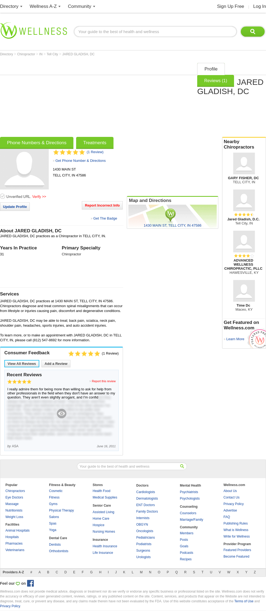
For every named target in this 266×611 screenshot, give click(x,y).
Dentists (55, 544)
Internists (143, 518)
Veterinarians (14, 550)
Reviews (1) (215, 80)
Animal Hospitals (17, 530)
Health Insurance (105, 546)
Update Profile (15, 207)
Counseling (188, 507)
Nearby (244, 144)
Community (79, 6)
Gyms (53, 504)
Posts (184, 540)
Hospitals (12, 537)
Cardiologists (145, 492)
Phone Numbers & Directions (36, 142)
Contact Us (231, 497)
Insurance (100, 540)
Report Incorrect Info (102, 205)
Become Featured (236, 556)
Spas (52, 523)
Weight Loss (14, 517)
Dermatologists (147, 498)
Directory (9, 6)
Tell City (53, 54)
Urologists (143, 557)
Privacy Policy (233, 504)
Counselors (188, 513)
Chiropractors (15, 491)
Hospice (98, 525)
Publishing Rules (235, 523)
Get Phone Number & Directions (80, 161)
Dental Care (58, 538)
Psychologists (190, 498)
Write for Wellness (236, 536)
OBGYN (142, 524)
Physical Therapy (61, 510)
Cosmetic (56, 491)
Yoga (52, 530)
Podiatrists (143, 544)
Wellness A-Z (43, 6)
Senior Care (102, 505)
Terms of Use (244, 601)
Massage (12, 504)
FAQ (226, 517)
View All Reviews (22, 364)
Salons (54, 517)
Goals (184, 546)
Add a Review (55, 364)
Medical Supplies (105, 497)
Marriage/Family (191, 520)
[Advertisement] (91, 98)
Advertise (230, 510)
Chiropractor (26, 54)
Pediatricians (145, 537)
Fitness (54, 497)
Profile (211, 69)
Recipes (186, 559)
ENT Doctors (145, 505)
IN (41, 54)
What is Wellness (235, 530)
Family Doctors (147, 511)
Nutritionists (13, 510)
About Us (230, 491)
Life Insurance (103, 553)
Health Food (101, 491)
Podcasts (186, 553)
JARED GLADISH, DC (78, 54)
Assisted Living (103, 512)
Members (186, 533)
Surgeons (143, 550)
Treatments (94, 142)
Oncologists (144, 531)
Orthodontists (58, 551)
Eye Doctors (14, 497)
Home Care (101, 518)
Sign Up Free (230, 6)
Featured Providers (237, 550)
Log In (259, 6)
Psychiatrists (189, 492)
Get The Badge (105, 218)
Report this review (104, 381)
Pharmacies (13, 543)
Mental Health (190, 485)
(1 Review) (95, 152)
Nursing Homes (104, 531)
